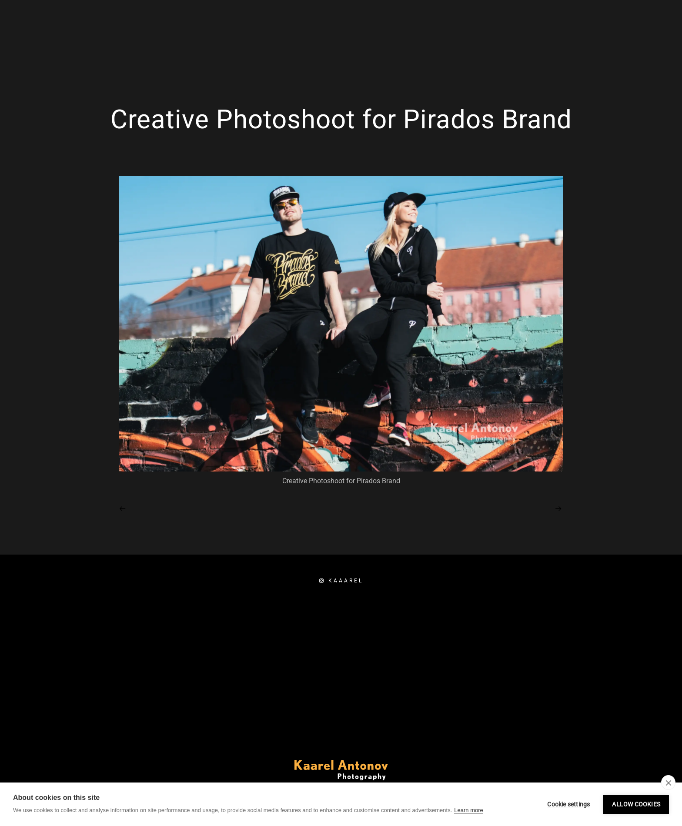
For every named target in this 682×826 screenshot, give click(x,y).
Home (431, 36)
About (569, 36)
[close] (668, 782)
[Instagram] (575, 17)
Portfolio (523, 36)
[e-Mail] (590, 17)
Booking (611, 36)
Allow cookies (636, 804)
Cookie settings (568, 804)
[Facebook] (559, 17)
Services (473, 36)
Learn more (468, 810)
